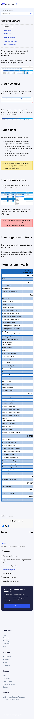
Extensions (6, 665)
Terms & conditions (9, 684)
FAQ (4, 675)
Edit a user (7, 34)
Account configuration (10, 566)
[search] (17, 13)
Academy (6, 641)
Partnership (6, 644)
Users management (9, 569)
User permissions (9, 37)
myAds (5, 662)
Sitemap (5, 687)
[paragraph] (17, 281)
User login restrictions (10, 41)
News (5, 635)
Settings (4, 10)
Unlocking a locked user (11, 556)
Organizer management (10, 581)
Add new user (8, 30)
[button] (20, 4)
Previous (4, 532)
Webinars (6, 638)
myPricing (6, 659)
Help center (6, 678)
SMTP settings (8, 573)
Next (31, 532)
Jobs (4, 646)
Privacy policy (7, 681)
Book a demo (17, 606)
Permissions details (10, 44)
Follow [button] (4, 543)
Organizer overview (9, 577)
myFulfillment (7, 656)
